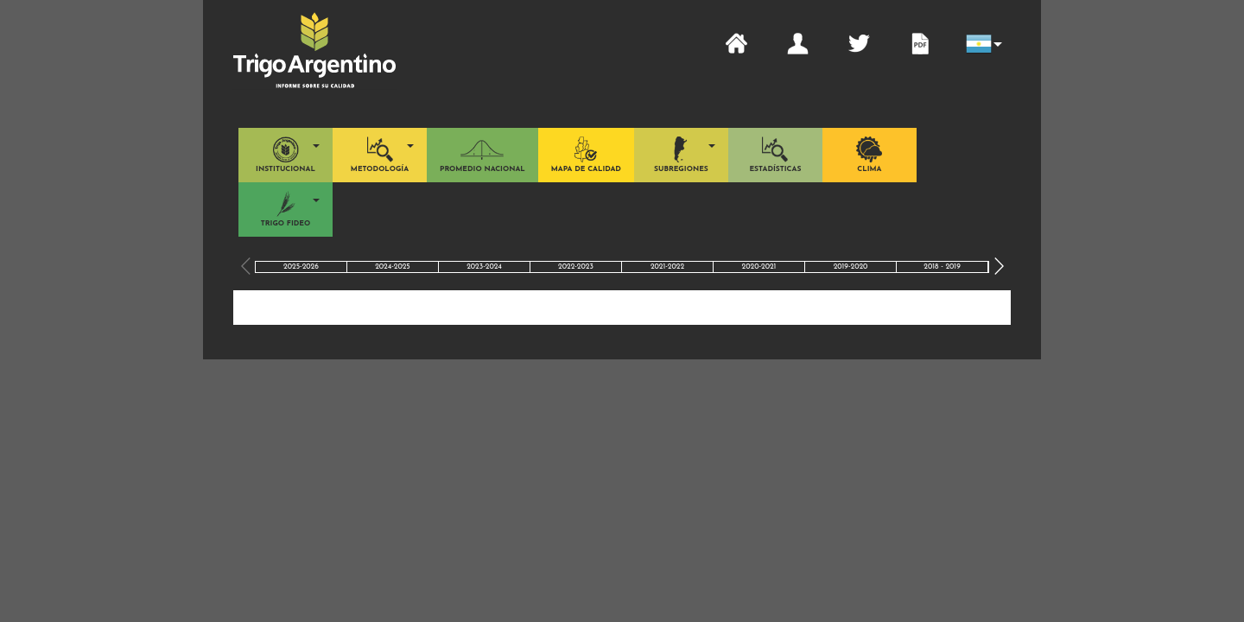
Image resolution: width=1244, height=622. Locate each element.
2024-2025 (392, 266)
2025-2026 (301, 266)
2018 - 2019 (941, 266)
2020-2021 (759, 266)
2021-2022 (667, 266)
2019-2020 (851, 266)
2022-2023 (575, 266)
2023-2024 (484, 266)
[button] (981, 44)
